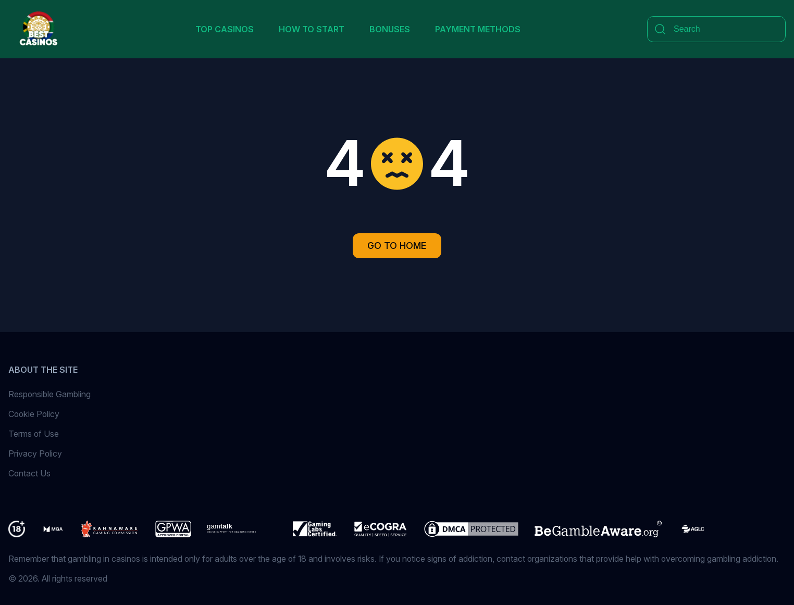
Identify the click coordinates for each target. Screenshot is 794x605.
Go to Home (397, 245)
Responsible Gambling (49, 394)
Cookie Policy (33, 414)
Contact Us (29, 473)
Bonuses (389, 29)
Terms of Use (33, 433)
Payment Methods (477, 29)
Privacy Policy (35, 453)
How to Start (311, 29)
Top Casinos (224, 29)
